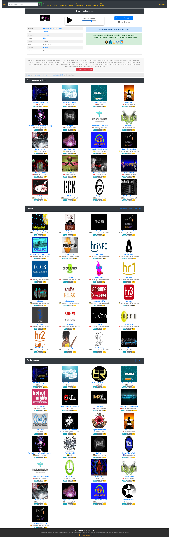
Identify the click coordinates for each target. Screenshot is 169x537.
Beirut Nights (40, 406)
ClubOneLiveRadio (40, 172)
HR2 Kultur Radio (40, 348)
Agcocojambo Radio (69, 149)
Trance (45, 32)
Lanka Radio (99, 278)
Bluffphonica (99, 476)
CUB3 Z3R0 (69, 278)
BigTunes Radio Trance (99, 383)
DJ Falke (40, 196)
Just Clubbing (99, 348)
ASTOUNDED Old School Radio (40, 254)
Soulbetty (70, 348)
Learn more (86, 535)
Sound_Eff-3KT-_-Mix (99, 172)
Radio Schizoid (69, 453)
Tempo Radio (40, 430)
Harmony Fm (69, 254)
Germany (46, 28)
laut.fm (45, 48)
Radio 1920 (69, 231)
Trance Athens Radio (129, 453)
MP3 (44, 38)
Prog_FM (99, 231)
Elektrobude (70, 172)
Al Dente (40, 301)
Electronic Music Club (129, 149)
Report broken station (84, 69)
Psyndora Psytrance (99, 430)
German (46, 35)
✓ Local (55, 4)
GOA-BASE (128, 102)
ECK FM (69, 196)
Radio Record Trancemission (129, 406)
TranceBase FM (129, 126)
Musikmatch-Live (129, 196)
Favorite (128, 18)
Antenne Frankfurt (99, 301)
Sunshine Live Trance (99, 102)
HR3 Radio (129, 301)
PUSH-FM (70, 324)
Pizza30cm (99, 196)
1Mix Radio (99, 406)
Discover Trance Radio (69, 430)
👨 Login (162, 4)
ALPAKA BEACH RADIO (99, 149)
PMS (128, 348)
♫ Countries (63, 4)
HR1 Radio (129, 278)
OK (80, 535)
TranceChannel (40, 149)
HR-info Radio (99, 254)
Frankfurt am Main (56, 28)
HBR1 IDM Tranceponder (40, 102)
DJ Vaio (99, 324)
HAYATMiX (69, 476)
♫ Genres (71, 4)
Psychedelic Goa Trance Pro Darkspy (40, 126)
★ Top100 (48, 4)
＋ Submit (95, 4)
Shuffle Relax (69, 301)
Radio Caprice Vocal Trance (70, 406)
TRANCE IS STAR (128, 500)
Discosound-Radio (129, 172)
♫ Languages (79, 4)
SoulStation (129, 324)
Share (118, 18)
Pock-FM (40, 324)
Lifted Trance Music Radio (99, 126)
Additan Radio (128, 254)
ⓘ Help (102, 4)
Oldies (40, 278)
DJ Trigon (70, 126)
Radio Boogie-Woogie (40, 231)
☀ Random (88, 4)
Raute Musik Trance (69, 102)
